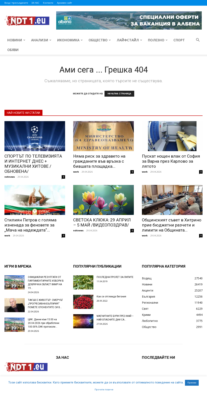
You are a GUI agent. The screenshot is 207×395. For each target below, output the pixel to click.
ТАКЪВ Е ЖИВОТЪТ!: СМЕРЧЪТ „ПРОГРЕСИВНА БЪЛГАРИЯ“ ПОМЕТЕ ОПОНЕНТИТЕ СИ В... (45, 304)
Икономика (70, 40)
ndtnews (9, 176)
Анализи (41, 40)
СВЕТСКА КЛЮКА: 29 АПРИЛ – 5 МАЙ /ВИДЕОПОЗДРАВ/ (102, 222)
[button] (198, 40)
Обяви (13, 50)
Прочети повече (104, 389)
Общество (100, 40)
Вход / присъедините (16, 2)
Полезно (158, 40)
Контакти (48, 2)
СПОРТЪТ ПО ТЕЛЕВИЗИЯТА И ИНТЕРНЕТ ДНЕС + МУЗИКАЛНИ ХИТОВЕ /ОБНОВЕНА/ (33, 164)
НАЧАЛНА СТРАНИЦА (119, 93)
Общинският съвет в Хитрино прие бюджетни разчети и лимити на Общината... (171, 225)
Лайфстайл (129, 40)
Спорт (179, 40)
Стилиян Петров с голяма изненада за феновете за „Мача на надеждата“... (30, 225)
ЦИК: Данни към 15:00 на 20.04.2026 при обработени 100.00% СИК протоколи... (43, 323)
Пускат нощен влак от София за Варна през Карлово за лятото (171, 161)
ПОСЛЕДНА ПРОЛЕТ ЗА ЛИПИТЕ (115, 277)
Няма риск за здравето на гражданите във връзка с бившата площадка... (99, 161)
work (76, 171)
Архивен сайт (64, 2)
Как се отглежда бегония (111, 296)
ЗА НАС (35, 2)
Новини (16, 40)
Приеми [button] (191, 382)
